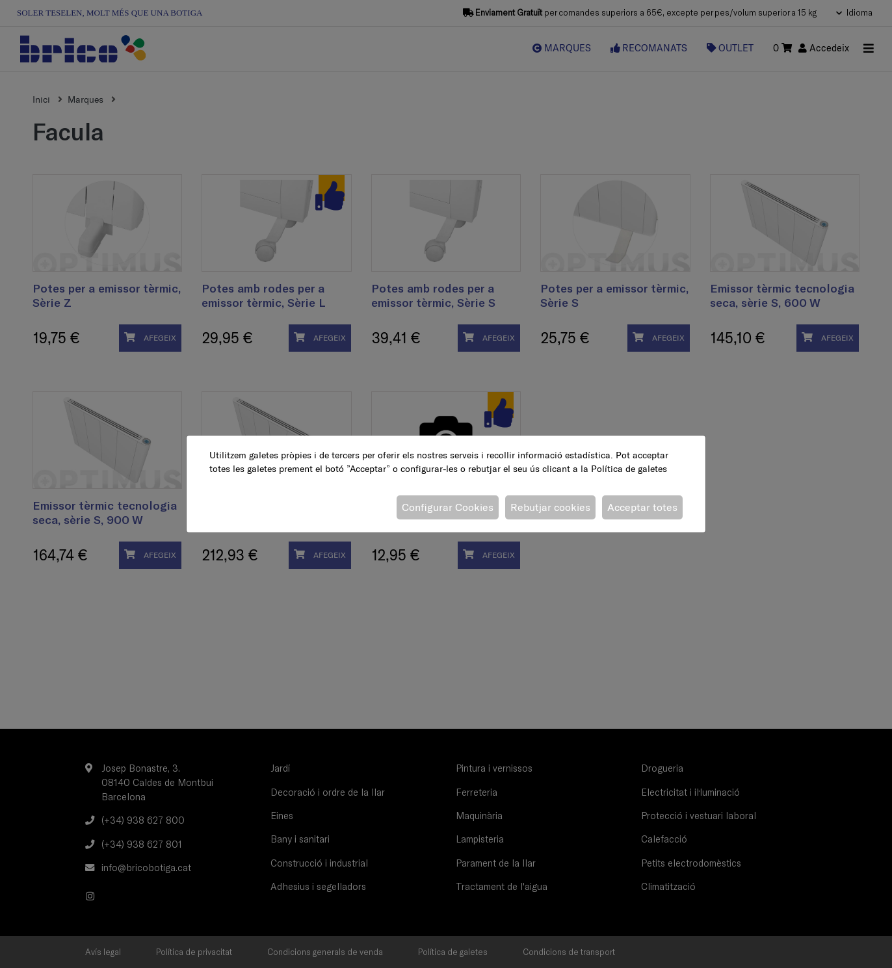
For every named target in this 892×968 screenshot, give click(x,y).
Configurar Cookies (447, 507)
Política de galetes (629, 469)
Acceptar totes (642, 507)
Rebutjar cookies (550, 507)
